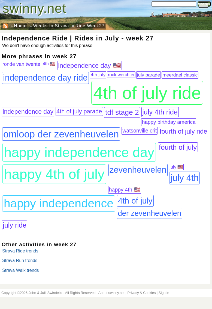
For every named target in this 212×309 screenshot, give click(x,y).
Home (20, 25)
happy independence (59, 203)
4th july (98, 74)
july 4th (185, 178)
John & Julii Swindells (45, 293)
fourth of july (178, 147)
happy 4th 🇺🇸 (124, 190)
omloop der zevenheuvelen (61, 134)
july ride (14, 225)
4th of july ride (147, 92)
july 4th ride (160, 112)
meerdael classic (180, 75)
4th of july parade (79, 111)
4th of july (135, 200)
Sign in (164, 293)
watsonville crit (139, 131)
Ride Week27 (90, 25)
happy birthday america (169, 122)
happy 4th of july (54, 174)
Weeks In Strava (51, 25)
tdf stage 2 (122, 112)
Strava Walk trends (20, 270)
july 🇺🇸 (176, 166)
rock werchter (121, 74)
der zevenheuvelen (149, 213)
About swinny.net (111, 293)
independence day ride (45, 78)
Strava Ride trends (20, 251)
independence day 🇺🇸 (89, 65)
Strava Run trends (19, 260)
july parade (148, 75)
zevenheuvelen (138, 170)
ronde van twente (21, 64)
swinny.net (34, 8)
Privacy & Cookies (142, 293)
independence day (28, 111)
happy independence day (79, 152)
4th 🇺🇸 (49, 63)
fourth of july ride (183, 131)
